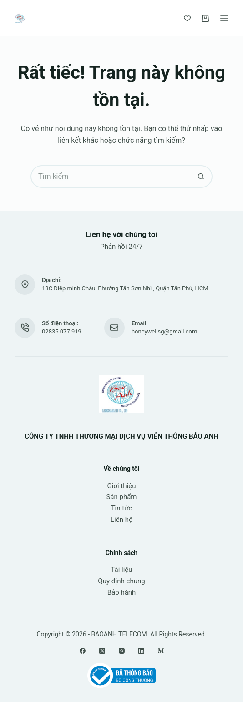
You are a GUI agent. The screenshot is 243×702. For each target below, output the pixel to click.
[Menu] (224, 18)
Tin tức (121, 508)
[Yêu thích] (187, 18)
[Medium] (161, 651)
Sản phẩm (121, 497)
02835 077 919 (61, 331)
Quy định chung (121, 581)
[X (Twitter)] (102, 651)
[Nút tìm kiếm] (201, 176)
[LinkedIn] (141, 651)
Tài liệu (121, 570)
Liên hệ (121, 519)
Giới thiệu (121, 486)
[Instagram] (122, 651)
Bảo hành (121, 592)
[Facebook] (83, 651)
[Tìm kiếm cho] (110, 176)
